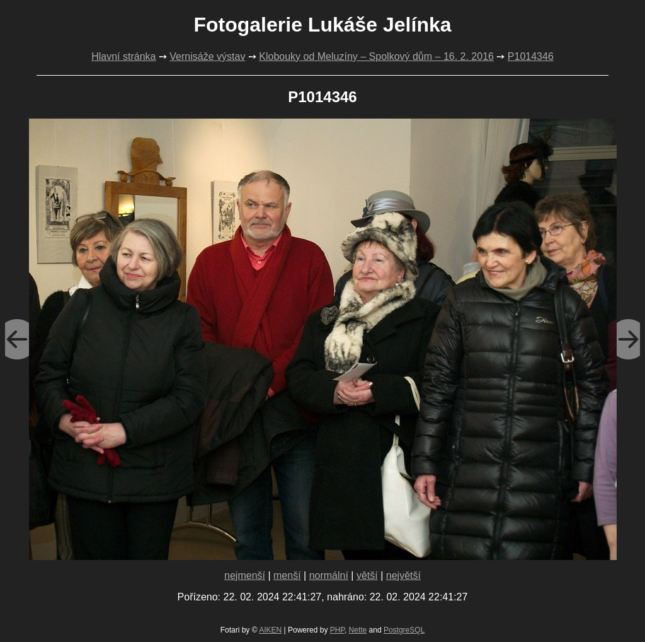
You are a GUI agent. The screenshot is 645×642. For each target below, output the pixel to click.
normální (328, 575)
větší (367, 575)
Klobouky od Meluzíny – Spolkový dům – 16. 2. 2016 (376, 56)
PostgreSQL (404, 630)
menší (287, 575)
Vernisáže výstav (207, 56)
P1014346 (531, 56)
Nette (358, 630)
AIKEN (270, 630)
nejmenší (244, 575)
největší (403, 575)
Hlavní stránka (123, 56)
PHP (337, 630)
